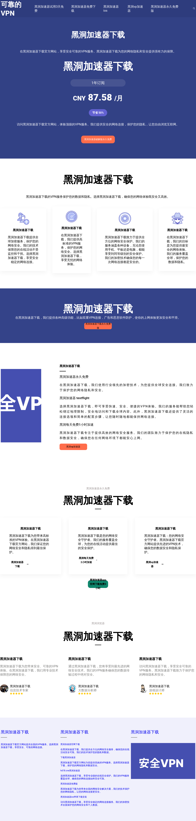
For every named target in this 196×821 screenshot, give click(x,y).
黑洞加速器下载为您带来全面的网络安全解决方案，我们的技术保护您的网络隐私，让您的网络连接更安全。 (94, 790)
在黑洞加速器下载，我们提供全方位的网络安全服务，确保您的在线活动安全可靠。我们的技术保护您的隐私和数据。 (94, 751)
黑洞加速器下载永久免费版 (98, 326)
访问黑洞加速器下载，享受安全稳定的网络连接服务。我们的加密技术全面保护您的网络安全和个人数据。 (94, 803)
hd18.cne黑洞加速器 (70, 770)
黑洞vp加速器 (73, 446)
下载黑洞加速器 (67, 757)
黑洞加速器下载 (19, 564)
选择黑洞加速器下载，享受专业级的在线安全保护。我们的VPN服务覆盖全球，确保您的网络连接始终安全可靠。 (94, 777)
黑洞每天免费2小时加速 (88, 560)
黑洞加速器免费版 (69, 783)
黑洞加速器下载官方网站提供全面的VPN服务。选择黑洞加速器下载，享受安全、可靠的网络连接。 (29, 746)
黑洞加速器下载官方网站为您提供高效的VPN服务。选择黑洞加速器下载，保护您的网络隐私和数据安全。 (94, 764)
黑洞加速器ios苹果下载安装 (73, 797)
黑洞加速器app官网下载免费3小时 (98, 584)
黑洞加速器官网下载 (70, 744)
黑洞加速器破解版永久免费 (98, 139)
